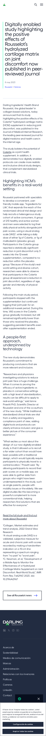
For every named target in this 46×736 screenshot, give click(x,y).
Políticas (7, 679)
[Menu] (41, 4)
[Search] (35, 4)
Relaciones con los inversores (18, 674)
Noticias (17, 87)
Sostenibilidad (10, 652)
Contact (7, 695)
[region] (23, 719)
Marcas (7, 663)
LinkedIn (7, 690)
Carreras (7, 684)
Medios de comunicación (17, 658)
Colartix (7, 152)
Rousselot (8, 87)
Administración (11, 668)
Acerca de (8, 647)
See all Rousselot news (19, 595)
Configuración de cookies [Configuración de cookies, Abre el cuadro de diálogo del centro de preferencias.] (23, 724)
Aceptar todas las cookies (23, 731)
